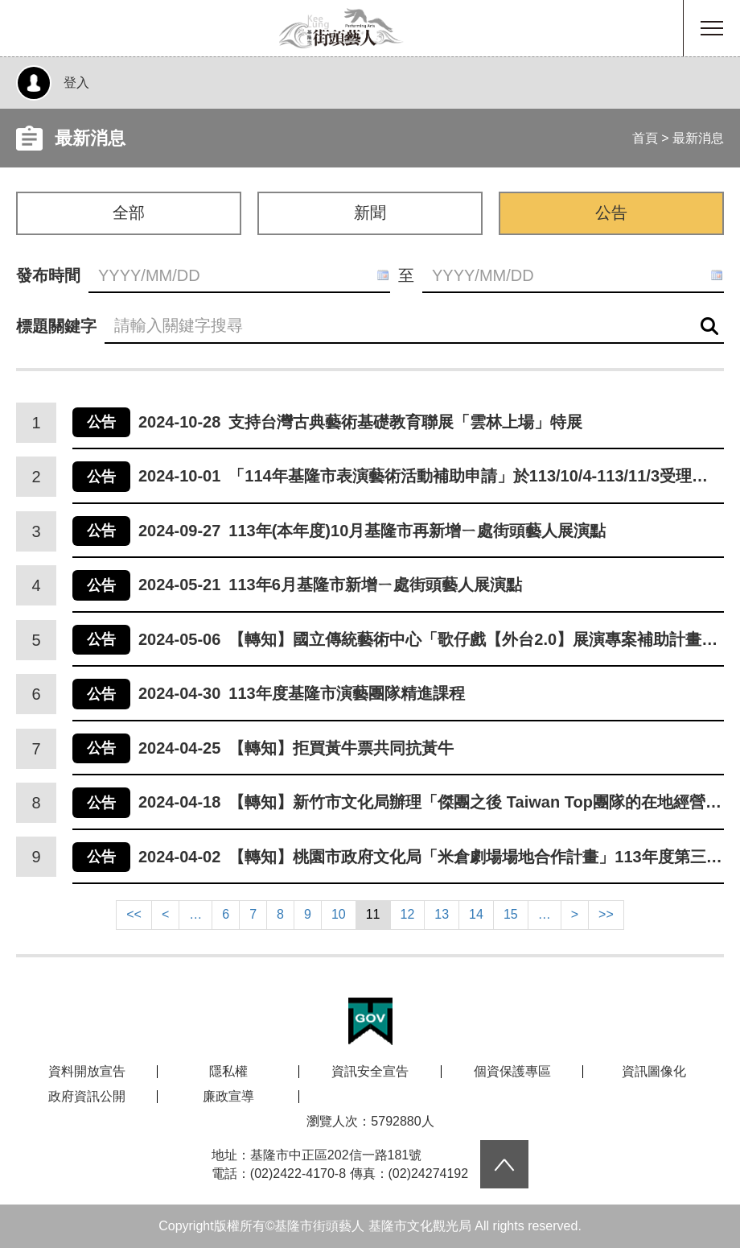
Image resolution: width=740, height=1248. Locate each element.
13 (441, 914)
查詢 (709, 326)
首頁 (645, 138)
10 (338, 914)
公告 (611, 212)
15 (511, 914)
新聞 (370, 212)
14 (476, 914)
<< (134, 914)
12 (408, 914)
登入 (76, 82)
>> (606, 914)
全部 (129, 212)
